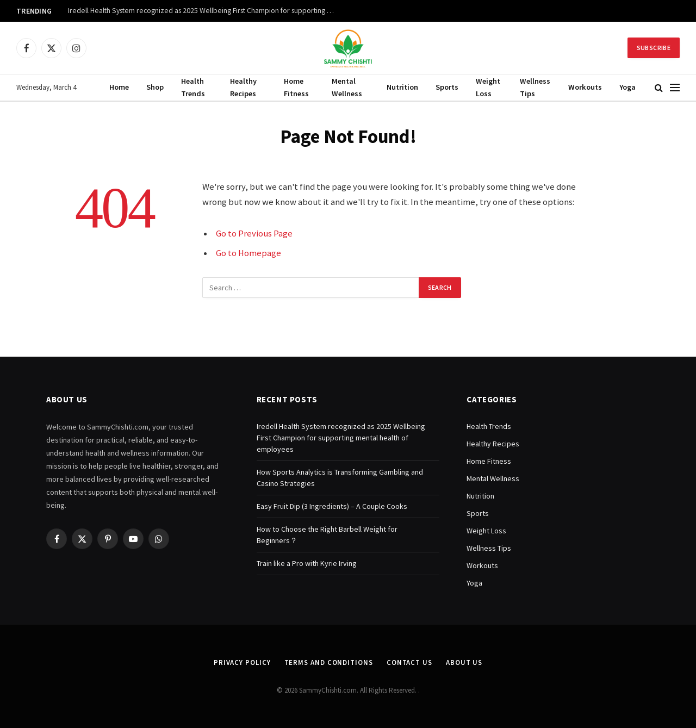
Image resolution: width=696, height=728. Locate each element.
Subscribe (653, 47)
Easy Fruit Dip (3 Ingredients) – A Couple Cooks (332, 506)
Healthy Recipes (243, 87)
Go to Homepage (248, 253)
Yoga (627, 87)
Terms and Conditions (328, 662)
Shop (155, 87)
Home (119, 87)
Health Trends (193, 87)
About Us (464, 662)
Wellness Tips (535, 87)
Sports (447, 87)
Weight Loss (488, 87)
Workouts (585, 87)
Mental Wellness (347, 87)
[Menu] (675, 88)
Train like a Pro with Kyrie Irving (307, 563)
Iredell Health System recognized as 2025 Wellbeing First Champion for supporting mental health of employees (204, 10)
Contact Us (409, 662)
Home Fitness (296, 87)
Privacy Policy (242, 662)
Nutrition (402, 87)
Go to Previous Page (254, 233)
